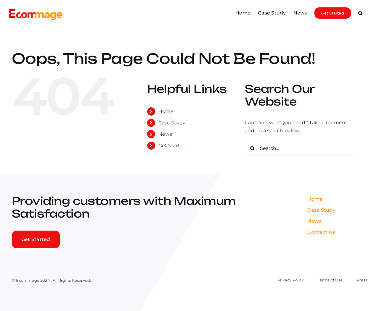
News (165, 134)
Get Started (172, 145)
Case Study (171, 123)
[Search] (252, 148)
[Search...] (301, 148)
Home (166, 111)
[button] (360, 12)
